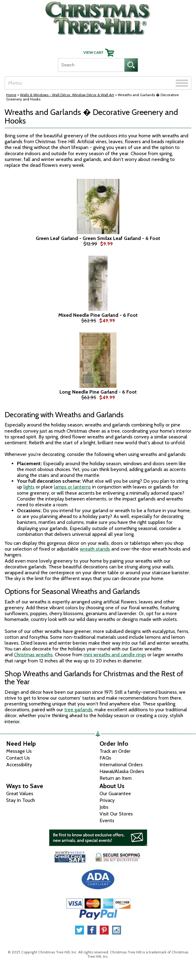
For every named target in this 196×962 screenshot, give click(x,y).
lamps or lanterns (72, 487)
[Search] (91, 65)
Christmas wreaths (33, 655)
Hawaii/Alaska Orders (122, 771)
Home (11, 94)
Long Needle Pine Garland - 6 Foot (98, 392)
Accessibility (19, 765)
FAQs (105, 758)
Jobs (104, 807)
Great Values (19, 793)
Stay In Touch (20, 800)
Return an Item (116, 778)
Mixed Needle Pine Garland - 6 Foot (98, 315)
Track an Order (115, 751)
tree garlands (78, 710)
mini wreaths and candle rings (115, 655)
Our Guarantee (115, 793)
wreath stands (95, 549)
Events (107, 820)
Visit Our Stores (116, 814)
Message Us (19, 751)
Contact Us (18, 758)
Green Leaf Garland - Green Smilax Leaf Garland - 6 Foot (98, 238)
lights (29, 487)
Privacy (107, 800)
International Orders (121, 765)
